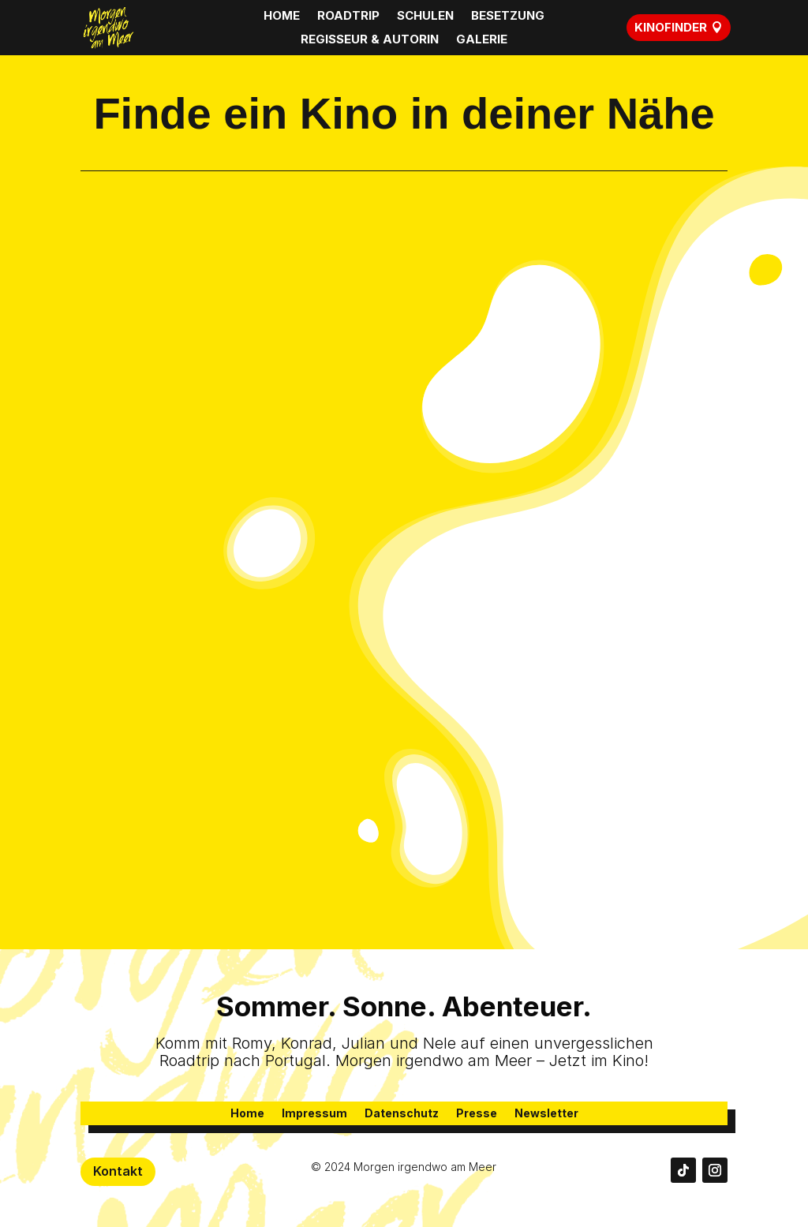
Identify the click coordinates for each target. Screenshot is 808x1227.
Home (247, 1114)
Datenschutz (402, 1114)
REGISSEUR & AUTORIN (370, 40)
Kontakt (118, 1171)
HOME (282, 16)
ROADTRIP (348, 16)
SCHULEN (425, 16)
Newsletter (546, 1114)
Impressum (314, 1114)
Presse (476, 1114)
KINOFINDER (670, 27)
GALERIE (481, 40)
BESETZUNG (507, 16)
